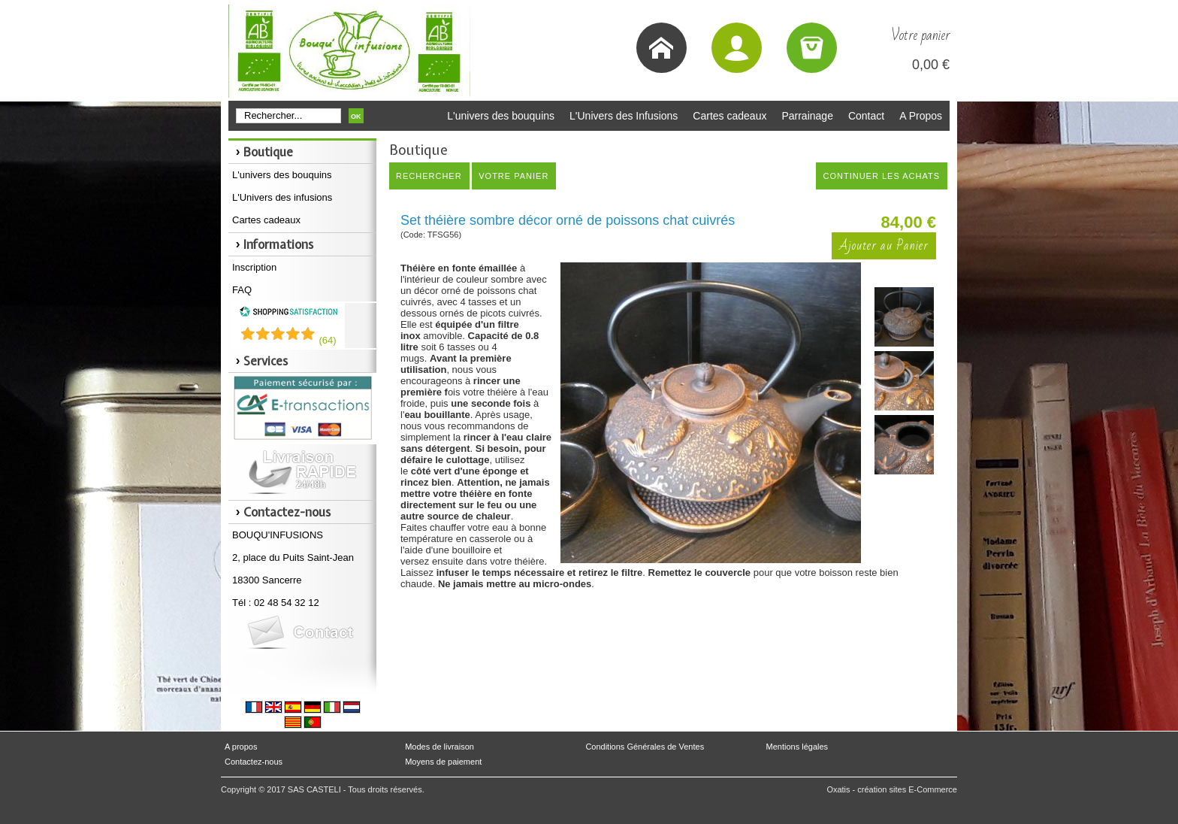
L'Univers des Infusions (623, 116)
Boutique (268, 152)
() (327, 340)
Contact (866, 116)
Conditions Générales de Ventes (644, 746)
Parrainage (807, 116)
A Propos (920, 116)
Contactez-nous (253, 761)
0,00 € (931, 64)
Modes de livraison (439, 746)
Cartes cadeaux (729, 116)
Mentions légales (797, 746)
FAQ (242, 289)
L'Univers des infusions (282, 197)
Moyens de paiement (443, 761)
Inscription (254, 267)
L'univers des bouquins (500, 116)
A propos (241, 746)
